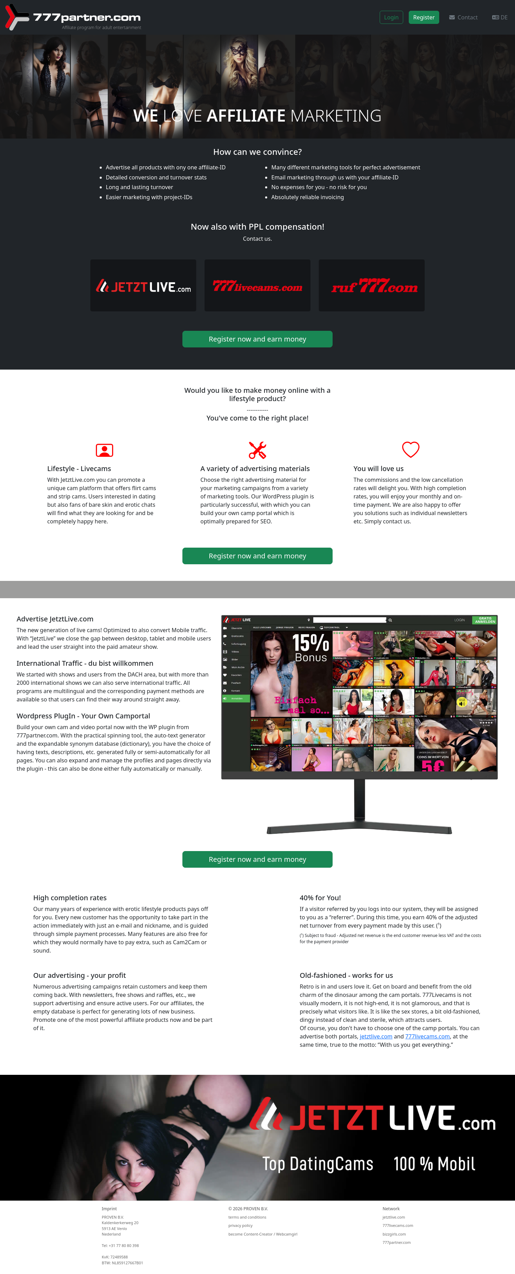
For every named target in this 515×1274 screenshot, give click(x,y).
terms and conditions (247, 1217)
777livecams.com (427, 1036)
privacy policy (240, 1225)
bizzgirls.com (394, 1234)
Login (391, 17)
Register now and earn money (257, 339)
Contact (463, 17)
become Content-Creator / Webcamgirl (262, 1234)
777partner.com (396, 1242)
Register (424, 17)
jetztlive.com (376, 1036)
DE (500, 17)
